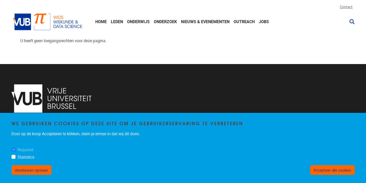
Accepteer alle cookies (332, 170)
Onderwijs (138, 21)
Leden (117, 21)
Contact (346, 7)
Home (101, 21)
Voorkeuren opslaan (31, 170)
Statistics (26, 157)
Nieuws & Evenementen (205, 21)
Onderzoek (165, 21)
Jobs (264, 21)
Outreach (244, 21)
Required (25, 149)
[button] (350, 22)
